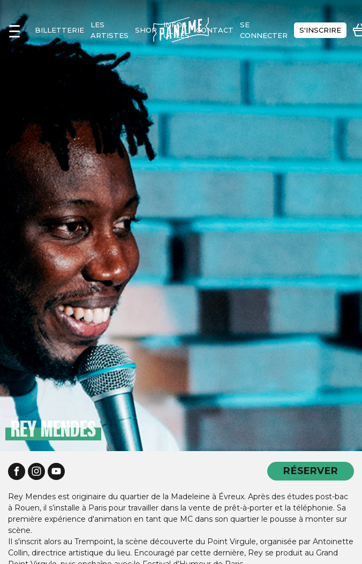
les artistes (109, 30)
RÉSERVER (310, 470)
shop (146, 30)
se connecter (264, 30)
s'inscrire (320, 30)
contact (214, 30)
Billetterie (59, 30)
